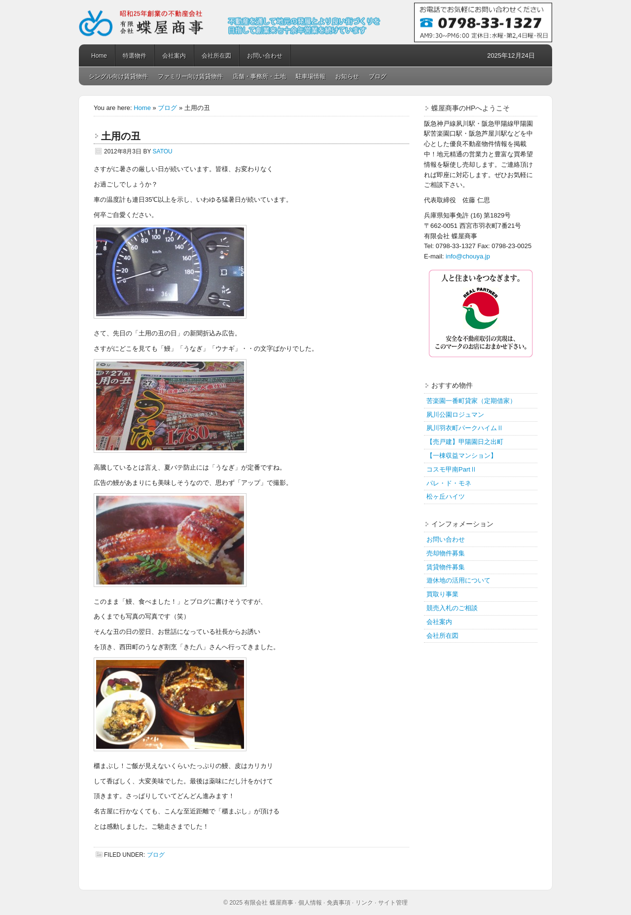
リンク (364, 902)
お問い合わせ (264, 55)
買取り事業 (442, 594)
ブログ (377, 76)
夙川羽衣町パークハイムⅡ (464, 428)
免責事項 (339, 902)
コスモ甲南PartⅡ (451, 469)
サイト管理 (393, 902)
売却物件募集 (445, 553)
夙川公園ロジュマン (455, 414)
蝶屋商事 (315, 22)
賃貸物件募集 (445, 567)
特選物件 (134, 55)
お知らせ (347, 76)
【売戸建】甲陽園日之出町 (464, 441)
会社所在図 (216, 55)
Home (99, 55)
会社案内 (174, 55)
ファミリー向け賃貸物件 (190, 76)
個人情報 (310, 902)
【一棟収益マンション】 (461, 455)
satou (163, 151)
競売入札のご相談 (452, 608)
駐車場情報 (310, 76)
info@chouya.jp (468, 256)
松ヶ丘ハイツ (445, 496)
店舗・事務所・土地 (259, 76)
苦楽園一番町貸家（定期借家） (471, 400)
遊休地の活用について (458, 580)
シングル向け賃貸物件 (118, 76)
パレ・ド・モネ (448, 483)
